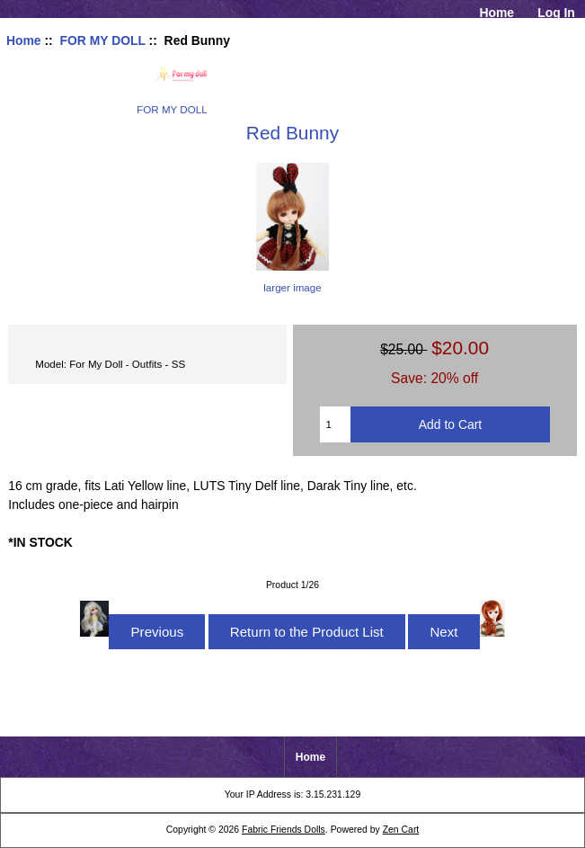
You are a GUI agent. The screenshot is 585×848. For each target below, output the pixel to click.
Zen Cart (401, 830)
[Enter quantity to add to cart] (335, 424)
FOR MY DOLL (102, 40)
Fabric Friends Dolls (283, 830)
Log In (556, 12)
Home (496, 12)
